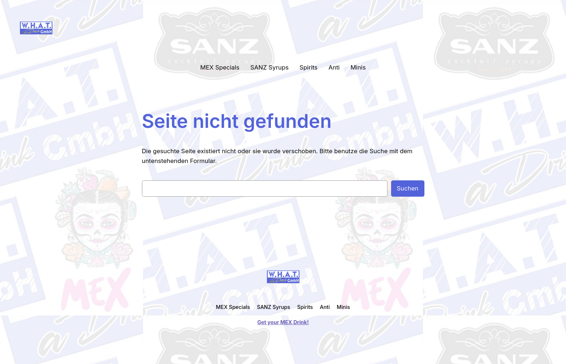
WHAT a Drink (85, 27)
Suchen (408, 188)
